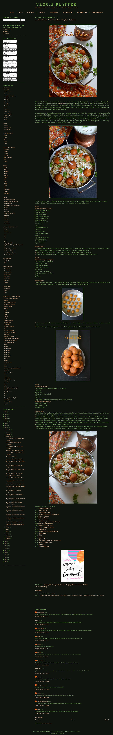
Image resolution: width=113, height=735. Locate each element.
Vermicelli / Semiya (8, 254)
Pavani (38, 677)
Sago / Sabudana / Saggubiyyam (11, 252)
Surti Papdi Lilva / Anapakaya (11, 388)
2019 (6, 421)
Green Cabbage (7, 348)
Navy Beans (6, 106)
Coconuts (6, 155)
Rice (5, 247)
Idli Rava (6, 209)
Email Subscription (7, 29)
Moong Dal (6, 104)
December (8, 429)
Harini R (39, 652)
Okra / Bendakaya (8, 362)
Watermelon (6, 193)
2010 (6, 552)
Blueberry (6, 171)
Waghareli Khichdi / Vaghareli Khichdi (14, 450)
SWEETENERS (6, 286)
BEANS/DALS (6, 88)
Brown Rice (6, 231)
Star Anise (6, 280)
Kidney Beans (7, 100)
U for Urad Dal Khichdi (11, 456)
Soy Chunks (6, 260)
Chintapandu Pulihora (45, 512)
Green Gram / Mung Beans (10, 96)
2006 (6, 561)
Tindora (5, 394)
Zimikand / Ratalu (8, 401)
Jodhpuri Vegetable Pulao (45, 525)
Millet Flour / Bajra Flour (9, 213)
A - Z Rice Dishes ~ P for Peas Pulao (14, 473)
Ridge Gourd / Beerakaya (9, 380)
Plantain (6, 374)
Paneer (5, 141)
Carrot (5, 310)
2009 (6, 555)
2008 (6, 557)
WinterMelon (7, 399)
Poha (5, 239)
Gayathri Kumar (40, 612)
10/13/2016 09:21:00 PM (42, 681)
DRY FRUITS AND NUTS (9, 147)
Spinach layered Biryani (45, 542)
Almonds (6, 151)
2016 (6, 427)
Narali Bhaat (42, 533)
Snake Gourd (7, 382)
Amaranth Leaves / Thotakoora (11, 298)
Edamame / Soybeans (9, 336)
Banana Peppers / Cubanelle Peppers (12, 368)
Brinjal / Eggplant (8, 306)
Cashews (6, 153)
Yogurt (5, 143)
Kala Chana (6, 98)
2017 (6, 425)
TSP (5, 262)
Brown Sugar (7, 288)
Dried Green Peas (8, 92)
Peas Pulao (41, 537)
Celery (5, 314)
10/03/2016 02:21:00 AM (42, 673)
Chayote (6, 316)
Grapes (5, 173)
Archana (39, 693)
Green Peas (6, 354)
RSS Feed (5, 31)
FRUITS (5, 165)
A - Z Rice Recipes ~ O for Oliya (13, 475)
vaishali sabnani (40, 628)
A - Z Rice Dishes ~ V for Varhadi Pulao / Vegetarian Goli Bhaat (55, 20)
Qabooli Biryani (43, 539)
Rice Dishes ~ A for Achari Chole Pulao (15, 524)
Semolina (6, 219)
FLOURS (5, 197)
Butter (5, 135)
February (8, 536)
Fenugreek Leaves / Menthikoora (11, 338)
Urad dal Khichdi (44, 546)
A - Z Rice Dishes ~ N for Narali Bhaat (15, 477)
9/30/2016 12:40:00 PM (41, 648)
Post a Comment (39, 717)
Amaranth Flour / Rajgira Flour (11, 201)
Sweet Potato (7, 390)
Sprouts (5, 386)
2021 (6, 416)
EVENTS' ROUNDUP (97, 12)
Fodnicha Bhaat (43, 518)
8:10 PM (53, 593)
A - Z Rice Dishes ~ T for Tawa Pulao (14, 459)
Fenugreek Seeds (8, 272)
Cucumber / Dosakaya (9, 330)
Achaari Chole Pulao (45, 508)
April (7, 531)
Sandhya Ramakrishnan (42, 701)
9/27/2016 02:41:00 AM (42, 616)
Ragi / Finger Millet (8, 243)
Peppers (5, 366)
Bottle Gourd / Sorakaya (9, 304)
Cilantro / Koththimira (9, 326)
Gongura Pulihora (44, 520)
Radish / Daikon (7, 378)
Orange (5, 183)
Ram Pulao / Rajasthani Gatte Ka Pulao (50, 541)
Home (72, 719)
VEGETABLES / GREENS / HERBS (11, 296)
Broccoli (6, 308)
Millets (5, 235)
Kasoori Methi (7, 356)
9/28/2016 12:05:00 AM (42, 632)
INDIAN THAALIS (67, 12)
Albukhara (6, 149)
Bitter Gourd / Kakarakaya (10, 302)
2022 (6, 414)
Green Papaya (7, 352)
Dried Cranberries (8, 157)
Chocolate (6, 125)
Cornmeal (6, 207)
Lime (5, 179)
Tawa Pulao (42, 544)
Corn (5, 328)
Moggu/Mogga (7, 274)
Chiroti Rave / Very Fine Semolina (12, 205)
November (8, 432)
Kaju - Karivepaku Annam (46, 527)
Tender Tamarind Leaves (9, 392)
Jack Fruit (6, 175)
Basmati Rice (43, 595)
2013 (6, 545)
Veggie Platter (56, 4)
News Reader (6, 33)
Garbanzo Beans (7, 94)
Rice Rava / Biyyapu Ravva (10, 249)
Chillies (5, 318)
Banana (5, 169)
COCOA (5, 123)
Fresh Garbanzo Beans (9, 342)
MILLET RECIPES (82, 12)
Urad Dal (6, 119)
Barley (5, 229)
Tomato (5, 396)
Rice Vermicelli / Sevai (9, 251)
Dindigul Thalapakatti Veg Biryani (49, 514)
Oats (5, 237)
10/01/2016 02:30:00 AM (42, 665)
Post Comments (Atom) (47, 723)
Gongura (6, 346)
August (8, 527)
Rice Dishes (100, 595)
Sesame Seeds (7, 278)
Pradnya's (62, 104)
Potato (5, 376)
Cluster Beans (7, 324)
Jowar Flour (6, 211)
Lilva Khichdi (43, 529)
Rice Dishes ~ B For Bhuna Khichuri (14, 522)
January (8, 538)
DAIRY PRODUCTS (8, 133)
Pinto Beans (6, 109)
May (7, 529)
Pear (5, 187)
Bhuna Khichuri (43, 510)
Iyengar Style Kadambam (45, 523)
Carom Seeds (7, 268)
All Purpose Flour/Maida (9, 199)
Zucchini (6, 403)
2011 (6, 550)
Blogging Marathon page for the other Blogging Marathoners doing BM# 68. (66, 585)
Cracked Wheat (7, 233)
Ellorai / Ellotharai (44, 516)
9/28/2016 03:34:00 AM (42, 640)
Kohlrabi (6, 358)
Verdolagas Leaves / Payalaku (10, 398)
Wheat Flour (6, 223)
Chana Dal (6, 90)
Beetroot (6, 300)
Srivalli (38, 709)
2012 (6, 548)
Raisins (5, 161)
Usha (38, 620)
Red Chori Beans (8, 111)
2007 (6, 559)
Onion (5, 364)
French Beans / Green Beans (10, 340)
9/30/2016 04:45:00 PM (41, 657)
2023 (6, 412)
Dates (5, 159)
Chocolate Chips (7, 127)
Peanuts (5, 107)
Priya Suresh (40, 660)
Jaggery (5, 290)
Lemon (5, 177)
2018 (6, 423)
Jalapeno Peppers (8, 372)
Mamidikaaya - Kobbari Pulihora (48, 531)
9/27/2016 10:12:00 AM (42, 624)
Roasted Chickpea (8, 113)
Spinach (6, 384)
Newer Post (38, 719)
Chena (5, 137)
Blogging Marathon (53, 595)
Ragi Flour (6, 215)
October (8, 434)
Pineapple (6, 191)
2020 (6, 418)
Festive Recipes (73, 595)
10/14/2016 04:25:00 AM (42, 689)
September (8, 436)
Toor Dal (6, 117)
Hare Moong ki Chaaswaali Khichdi (49, 522)
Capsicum (6, 370)
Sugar (5, 292)
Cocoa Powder (7, 129)
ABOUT (20, 12)
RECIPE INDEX (54, 12)
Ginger (5, 344)
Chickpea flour (64, 595)
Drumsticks (6, 334)
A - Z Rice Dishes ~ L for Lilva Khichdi (15, 484)
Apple (5, 167)
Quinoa (5, 241)
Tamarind (6, 282)
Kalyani (38, 636)
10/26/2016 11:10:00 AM (42, 697)
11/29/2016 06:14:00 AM (42, 713)
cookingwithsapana (41, 685)
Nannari (6, 360)
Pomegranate (7, 189)
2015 (6, 541)
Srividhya (39, 644)
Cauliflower (6, 312)
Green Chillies (7, 322)
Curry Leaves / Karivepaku (10, 332)
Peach (5, 185)
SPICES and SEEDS (7, 266)
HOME (12, 12)
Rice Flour (6, 217)
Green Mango (7, 350)
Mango (5, 181)
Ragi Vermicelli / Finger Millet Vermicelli (13, 245)
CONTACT (42, 12)
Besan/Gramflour (8, 203)
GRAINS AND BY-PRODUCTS (10, 227)
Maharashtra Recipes (90, 595)
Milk (5, 139)
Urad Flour (6, 221)
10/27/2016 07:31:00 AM (42, 705)
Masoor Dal (6, 102)
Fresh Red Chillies (8, 320)
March (7, 534)
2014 (6, 543)
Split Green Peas (7, 115)
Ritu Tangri (39, 668)
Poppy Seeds (7, 276)
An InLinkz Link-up (41, 587)
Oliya (40, 535)
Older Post (107, 719)
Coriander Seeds (7, 270)
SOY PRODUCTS (7, 258)
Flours (81, 595)
